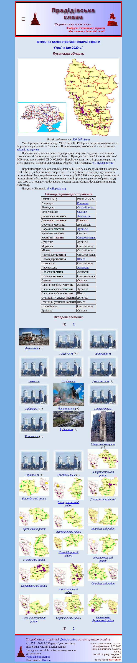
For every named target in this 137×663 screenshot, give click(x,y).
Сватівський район (103, 583)
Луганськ (82, 228)
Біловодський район (34, 498)
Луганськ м (32, 348)
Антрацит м (103, 353)
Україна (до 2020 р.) (68, 47)
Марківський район (103, 528)
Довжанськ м (101, 381)
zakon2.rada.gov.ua (28, 149)
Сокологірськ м (103, 408)
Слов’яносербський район (33, 619)
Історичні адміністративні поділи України (68, 41)
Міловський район (34, 559)
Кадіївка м (31, 408)
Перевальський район (34, 585)
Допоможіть (68, 639)
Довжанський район (103, 499)
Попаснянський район (68, 591)
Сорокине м (32, 474)
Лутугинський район (68, 531)
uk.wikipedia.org (56, 188)
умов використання (38, 656)
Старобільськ (85, 207)
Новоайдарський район (68, 554)
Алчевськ (83, 267)
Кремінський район (34, 528)
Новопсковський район (103, 559)
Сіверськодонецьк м (103, 444)
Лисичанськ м (66, 408)
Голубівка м (68, 381)
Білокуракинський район (68, 504)
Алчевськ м (66, 353)
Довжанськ (84, 216)
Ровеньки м (32, 436)
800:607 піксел (81, 139)
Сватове (82, 211)
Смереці (46, 660)
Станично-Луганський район (103, 619)
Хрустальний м (66, 474)
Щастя (81, 258)
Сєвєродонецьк (86, 237)
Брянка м (34, 381)
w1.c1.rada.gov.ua (102, 162)
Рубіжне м (66, 429)
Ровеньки (82, 203)
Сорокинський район (68, 617)
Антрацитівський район (103, 473)
